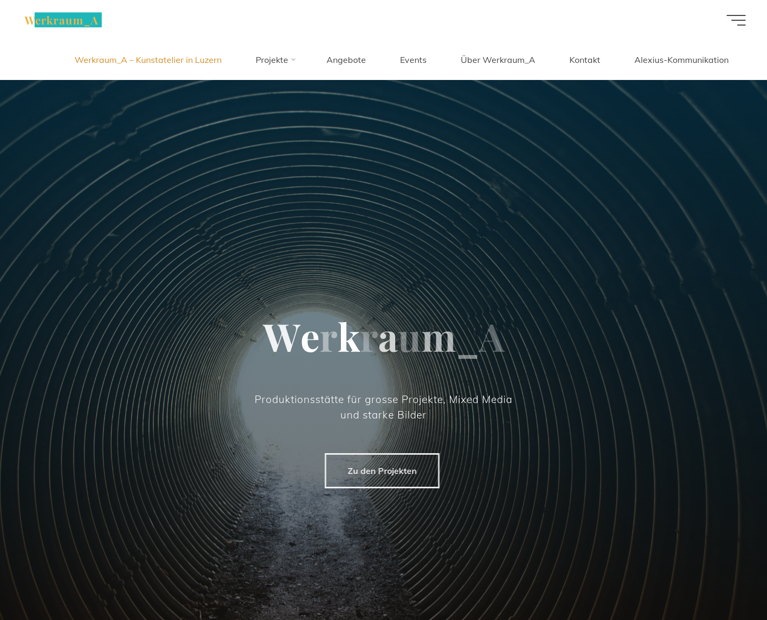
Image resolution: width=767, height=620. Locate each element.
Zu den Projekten (378, 470)
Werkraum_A (62, 19)
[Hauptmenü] (736, 20)
